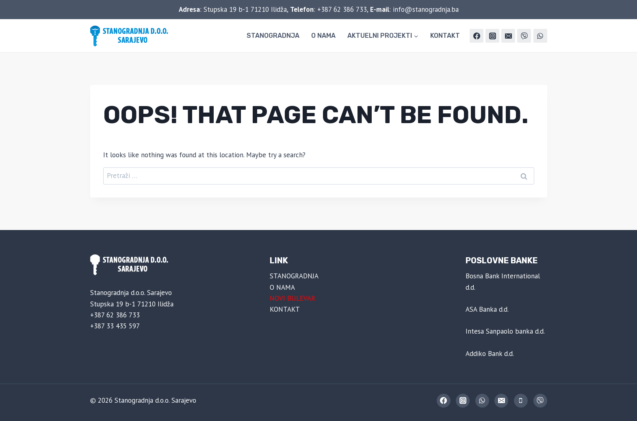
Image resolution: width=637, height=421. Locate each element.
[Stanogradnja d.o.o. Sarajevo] (130, 36)
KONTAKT (445, 35)
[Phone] (521, 401)
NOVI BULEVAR (292, 298)
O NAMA (323, 35)
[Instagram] (492, 36)
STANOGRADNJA (273, 35)
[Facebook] (476, 36)
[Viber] (524, 36)
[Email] (508, 36)
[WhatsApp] (540, 36)
